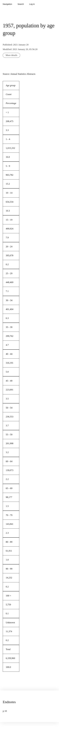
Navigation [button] (7, 4)
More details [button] (11, 55)
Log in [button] (32, 4)
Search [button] (21, 4)
